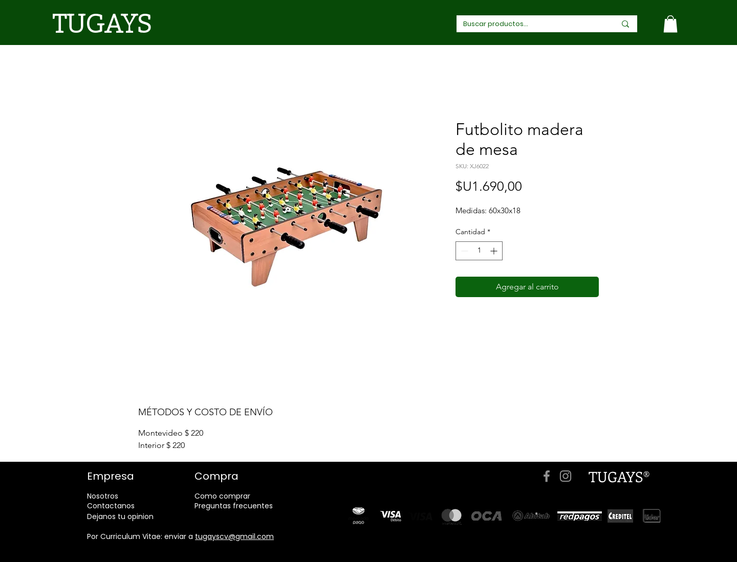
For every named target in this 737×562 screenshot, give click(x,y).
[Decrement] (463, 251)
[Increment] (494, 251)
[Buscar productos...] (527, 24)
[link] (670, 23)
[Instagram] (565, 476)
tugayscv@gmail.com (234, 536)
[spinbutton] (479, 251)
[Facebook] (546, 476)
